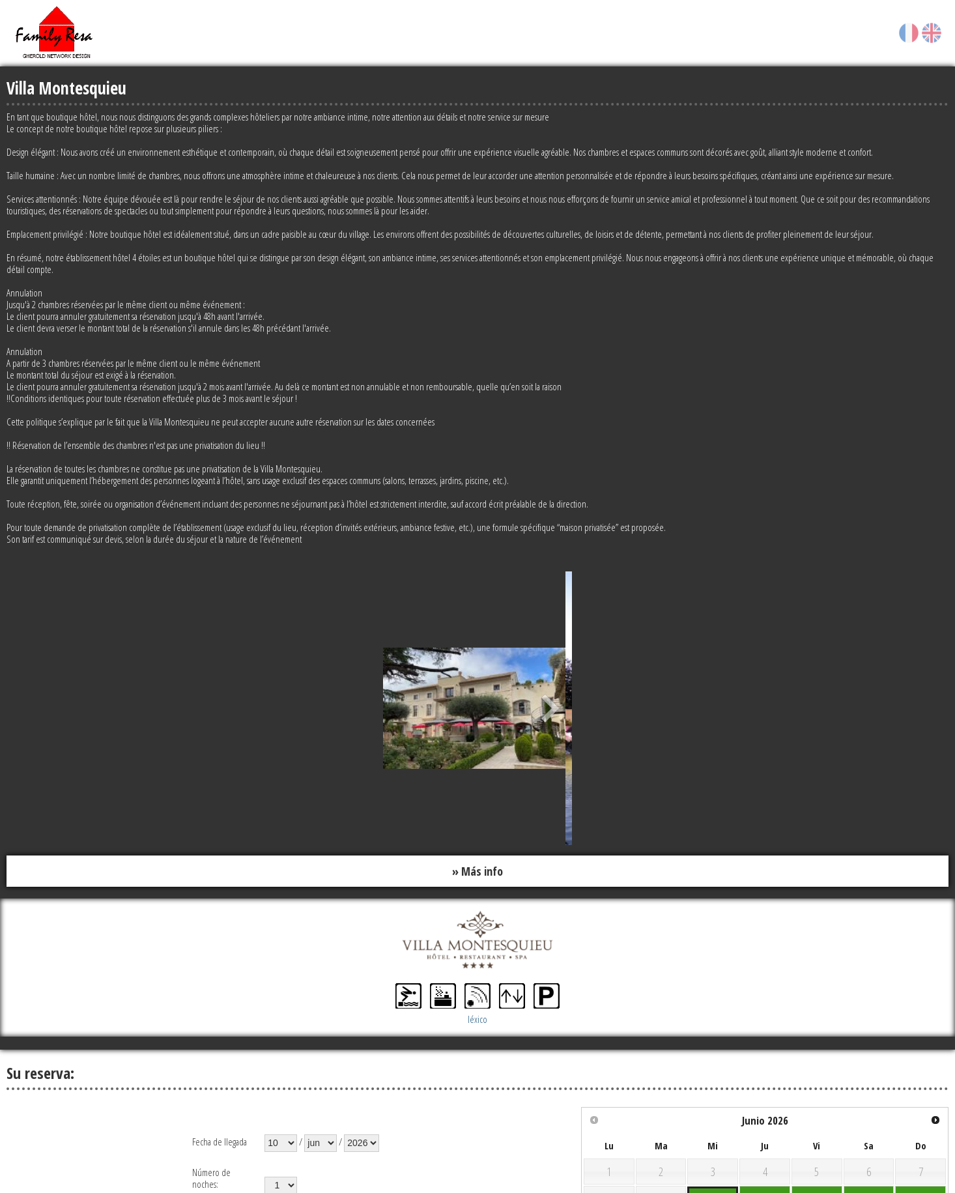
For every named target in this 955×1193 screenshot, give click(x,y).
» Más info (477, 871)
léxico (477, 1019)
